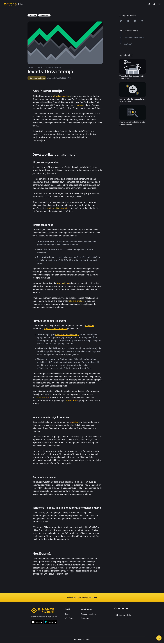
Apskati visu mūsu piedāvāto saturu (82, 597)
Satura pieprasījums (88, 614)
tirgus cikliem (72, 400)
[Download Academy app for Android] (50, 622)
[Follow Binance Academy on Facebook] (115, 609)
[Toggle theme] (159, 4)
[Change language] (154, 4)
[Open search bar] (149, 4)
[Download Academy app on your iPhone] (37, 622)
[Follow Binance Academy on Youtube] (127, 608)
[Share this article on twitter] (120, 21)
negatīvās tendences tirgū (67, 334)
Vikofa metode (42, 397)
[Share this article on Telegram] (134, 21)
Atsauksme (85, 618)
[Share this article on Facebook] (127, 21)
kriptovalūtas (63, 283)
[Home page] (10, 4)
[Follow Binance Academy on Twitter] (119, 608)
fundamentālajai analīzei (58, 208)
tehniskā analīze (76, 301)
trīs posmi (89, 325)
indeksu (80, 105)
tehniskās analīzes (61, 96)
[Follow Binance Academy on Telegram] (123, 609)
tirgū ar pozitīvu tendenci (55, 328)
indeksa (74, 422)
